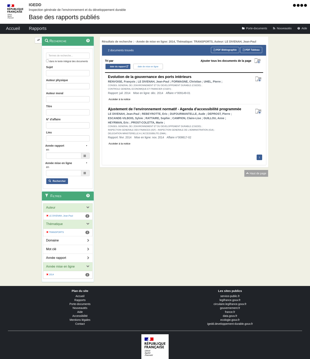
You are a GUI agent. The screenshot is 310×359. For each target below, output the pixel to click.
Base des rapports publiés (64, 17)
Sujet (49, 67)
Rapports (80, 300)
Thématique (54, 224)
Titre (49, 106)
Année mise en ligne (60, 266)
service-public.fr (230, 296)
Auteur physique (57, 80)
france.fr (230, 311)
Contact (80, 323)
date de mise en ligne (148, 66)
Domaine (52, 240)
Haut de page (256, 173)
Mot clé (51, 249)
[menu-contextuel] (47, 61)
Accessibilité (80, 315)
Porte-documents (80, 304)
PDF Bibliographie (225, 49)
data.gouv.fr (230, 315)
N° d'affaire (53, 119)
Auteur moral (54, 93)
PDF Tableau (251, 49)
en (47, 149)
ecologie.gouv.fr (230, 319)
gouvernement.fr (230, 308)
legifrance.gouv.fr (229, 300)
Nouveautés (80, 308)
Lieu (49, 132)
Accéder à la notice (119, 99)
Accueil (80, 296)
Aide (80, 311)
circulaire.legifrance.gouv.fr (230, 304)
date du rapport (118, 66)
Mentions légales (80, 319)
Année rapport (56, 257)
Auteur (50, 207)
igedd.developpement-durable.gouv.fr (230, 323)
